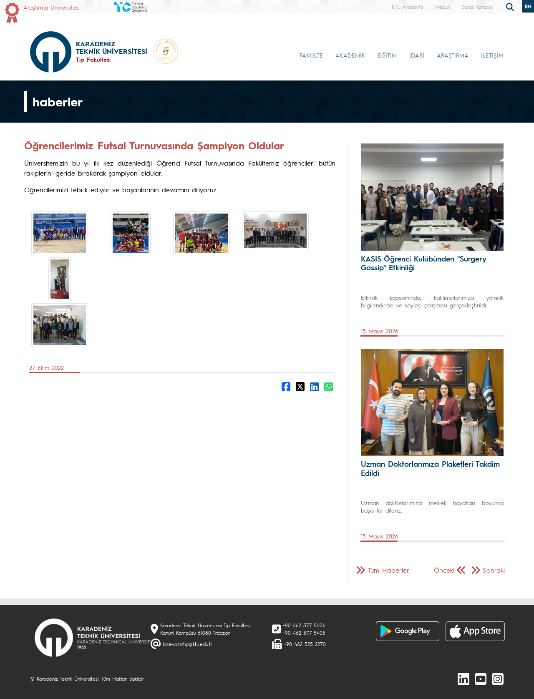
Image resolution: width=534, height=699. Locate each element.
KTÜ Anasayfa (407, 6)
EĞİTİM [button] (387, 55)
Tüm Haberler (388, 570)
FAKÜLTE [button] (311, 55)
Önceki (444, 570)
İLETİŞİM (492, 55)
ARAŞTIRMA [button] (453, 55)
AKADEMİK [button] (350, 55)
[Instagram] (498, 678)
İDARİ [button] (416, 55)
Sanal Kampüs (477, 6)
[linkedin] (463, 678)
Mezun (442, 6)
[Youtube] (480, 678)
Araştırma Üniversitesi (51, 7)
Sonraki (494, 570)
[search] (511, 6)
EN (528, 6)
